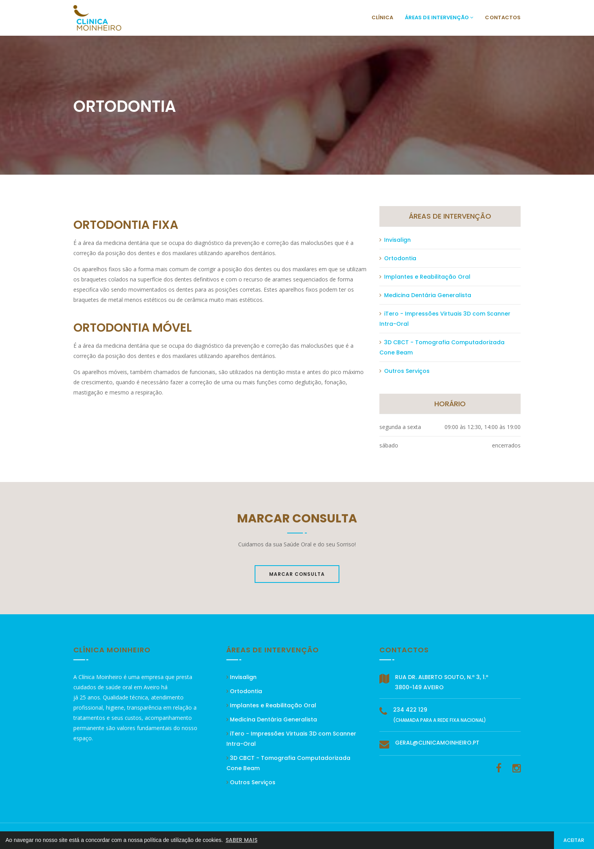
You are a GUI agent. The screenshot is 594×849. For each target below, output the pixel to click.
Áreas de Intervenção (439, 17)
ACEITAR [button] (573, 840)
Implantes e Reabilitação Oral (424, 277)
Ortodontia (397, 258)
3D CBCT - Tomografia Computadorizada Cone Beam (442, 347)
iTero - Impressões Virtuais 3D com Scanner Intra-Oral (444, 319)
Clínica (382, 17)
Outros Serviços (404, 371)
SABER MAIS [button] (241, 840)
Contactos (503, 17)
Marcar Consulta (297, 574)
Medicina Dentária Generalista (425, 295)
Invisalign (395, 240)
